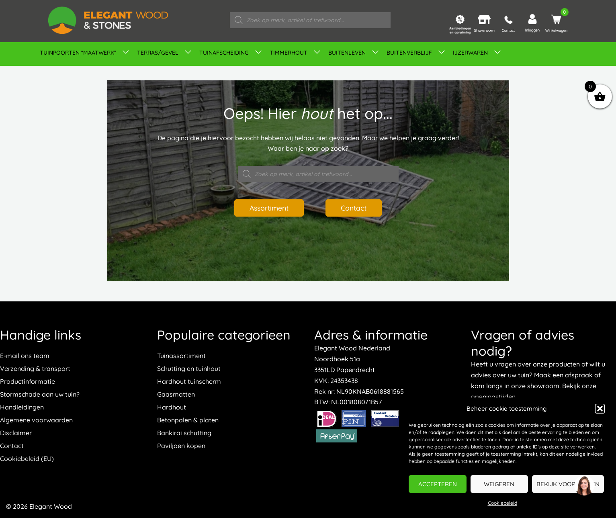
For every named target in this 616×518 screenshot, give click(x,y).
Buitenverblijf (409, 52)
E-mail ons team (24, 356)
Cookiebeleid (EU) (27, 459)
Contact (356, 208)
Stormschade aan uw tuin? (40, 394)
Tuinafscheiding (224, 52)
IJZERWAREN (470, 52)
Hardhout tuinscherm (189, 381)
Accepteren (437, 484)
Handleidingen (22, 407)
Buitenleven (347, 52)
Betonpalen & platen (188, 420)
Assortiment (267, 208)
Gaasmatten (176, 394)
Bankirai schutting (184, 433)
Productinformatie (27, 381)
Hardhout (171, 407)
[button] (600, 409)
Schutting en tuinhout (189, 368)
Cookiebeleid (502, 503)
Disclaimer (16, 433)
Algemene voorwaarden (36, 420)
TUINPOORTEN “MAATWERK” (78, 52)
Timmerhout (288, 52)
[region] (584, 486)
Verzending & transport (35, 368)
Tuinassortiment (181, 356)
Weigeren (499, 484)
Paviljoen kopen (181, 446)
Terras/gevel (157, 52)
